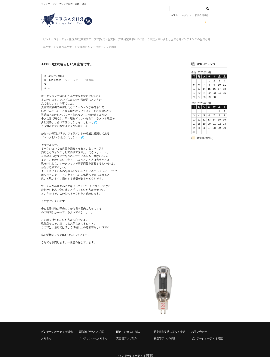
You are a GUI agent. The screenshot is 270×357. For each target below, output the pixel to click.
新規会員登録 (201, 15)
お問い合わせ (196, 37)
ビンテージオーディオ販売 (61, 37)
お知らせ (216, 37)
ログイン (186, 15)
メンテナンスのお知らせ (59, 45)
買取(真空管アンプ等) (97, 37)
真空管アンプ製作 (92, 45)
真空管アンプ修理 (120, 45)
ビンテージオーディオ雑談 (154, 45)
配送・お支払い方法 (129, 37)
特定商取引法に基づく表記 (164, 37)
